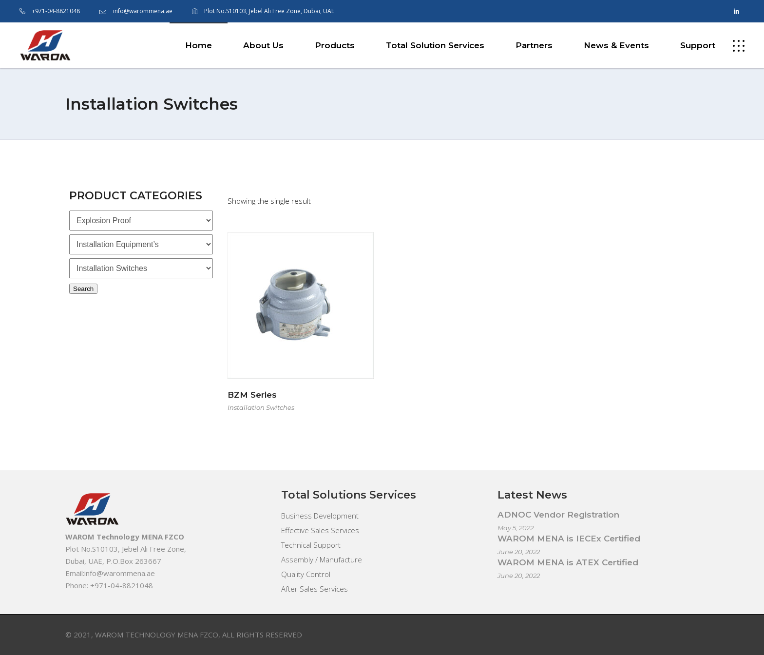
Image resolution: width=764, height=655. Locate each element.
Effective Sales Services (320, 530)
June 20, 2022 (518, 552)
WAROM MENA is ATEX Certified (567, 562)
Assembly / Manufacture (321, 559)
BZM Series (252, 395)
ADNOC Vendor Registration (558, 515)
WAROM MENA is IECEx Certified (568, 538)
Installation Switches (261, 407)
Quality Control (305, 574)
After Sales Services (314, 589)
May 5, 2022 (515, 528)
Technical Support (311, 545)
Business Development (320, 515)
